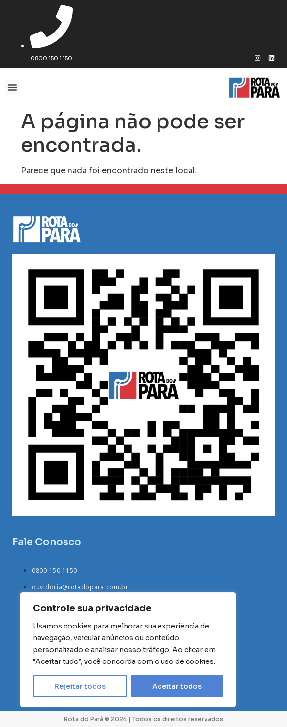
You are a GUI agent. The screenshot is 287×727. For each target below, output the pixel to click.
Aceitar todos (177, 686)
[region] (128, 649)
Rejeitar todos (80, 686)
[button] (12, 87)
